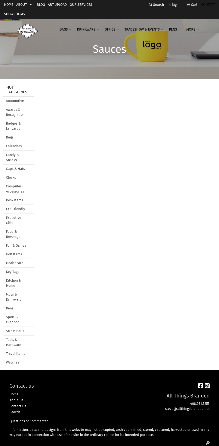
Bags (65, 29)
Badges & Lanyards (13, 126)
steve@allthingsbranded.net (187, 409)
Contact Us (17, 406)
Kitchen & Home (13, 283)
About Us (16, 400)
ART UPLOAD (57, 5)
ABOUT (21, 5)
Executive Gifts (13, 220)
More (192, 29)
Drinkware (88, 29)
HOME (8, 5)
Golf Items (14, 254)
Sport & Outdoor (12, 319)
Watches (12, 362)
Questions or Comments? (28, 421)
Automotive (15, 101)
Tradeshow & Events (143, 29)
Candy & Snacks (12, 157)
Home (14, 394)
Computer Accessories (15, 188)
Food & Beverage (13, 234)
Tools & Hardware (13, 342)
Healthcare (14, 263)
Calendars (14, 146)
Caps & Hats (15, 169)
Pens (175, 29)
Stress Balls (15, 331)
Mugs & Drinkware (14, 297)
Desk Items (14, 200)
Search (156, 5)
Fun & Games (16, 245)
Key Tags (12, 272)
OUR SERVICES (81, 5)
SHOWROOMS (14, 14)
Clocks (11, 177)
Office (112, 29)
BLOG (41, 5)
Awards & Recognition (15, 112)
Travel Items (15, 354)
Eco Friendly (15, 209)
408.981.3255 (200, 404)
